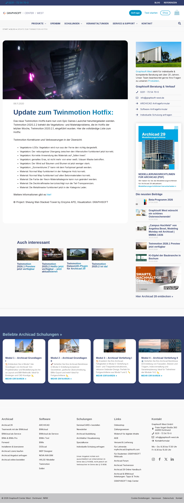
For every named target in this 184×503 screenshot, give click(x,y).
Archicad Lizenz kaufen (12, 451)
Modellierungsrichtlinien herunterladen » (157, 186)
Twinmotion (44, 464)
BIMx (41, 442)
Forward (5, 442)
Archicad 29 (7, 425)
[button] (135, 13)
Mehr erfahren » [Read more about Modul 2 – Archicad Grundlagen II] (61, 379)
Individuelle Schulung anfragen (90, 447)
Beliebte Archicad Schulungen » (32, 334)
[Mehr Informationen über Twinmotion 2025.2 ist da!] (102, 254)
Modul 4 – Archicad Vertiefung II (159, 358)
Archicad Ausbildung (86, 434)
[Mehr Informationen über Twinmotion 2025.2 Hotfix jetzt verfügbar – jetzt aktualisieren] (53, 254)
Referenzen (170, 2)
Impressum (156, 498)
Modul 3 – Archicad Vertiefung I (114, 358)
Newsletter (82, 429)
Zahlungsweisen (121, 429)
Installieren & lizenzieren (13, 447)
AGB (116, 438)
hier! (48, 194)
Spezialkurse (82, 442)
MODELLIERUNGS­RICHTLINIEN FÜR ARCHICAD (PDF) (157, 176)
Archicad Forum (121, 461)
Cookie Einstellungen (140, 498)
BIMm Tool (44, 438)
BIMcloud (43, 429)
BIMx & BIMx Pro (9, 438)
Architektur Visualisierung (88, 438)
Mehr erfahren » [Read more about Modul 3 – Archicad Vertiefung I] (106, 375)
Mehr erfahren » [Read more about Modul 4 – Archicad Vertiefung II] (151, 375)
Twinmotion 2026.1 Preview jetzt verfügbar (26, 267)
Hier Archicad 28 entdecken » (154, 299)
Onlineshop (119, 425)
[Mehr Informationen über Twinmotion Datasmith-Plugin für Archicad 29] (77, 254)
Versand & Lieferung (123, 442)
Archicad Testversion (124, 465)
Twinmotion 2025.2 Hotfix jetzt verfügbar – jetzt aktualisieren (53, 268)
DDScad (43, 447)
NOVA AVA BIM (46, 455)
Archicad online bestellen (13, 460)
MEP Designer (45, 451)
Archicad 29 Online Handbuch (127, 469)
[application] (45, 23)
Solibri (42, 468)
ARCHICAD (44, 425)
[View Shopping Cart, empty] (177, 13)
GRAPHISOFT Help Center (126, 481)
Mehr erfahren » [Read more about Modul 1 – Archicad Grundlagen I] (15, 379)
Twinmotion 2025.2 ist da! (100, 265)
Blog (157, 2)
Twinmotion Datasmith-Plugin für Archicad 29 (77, 266)
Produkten (153, 81)
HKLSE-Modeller (47, 460)
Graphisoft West (144, 71)
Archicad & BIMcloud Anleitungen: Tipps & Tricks (126, 475)
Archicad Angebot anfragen (14, 455)
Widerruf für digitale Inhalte (126, 434)
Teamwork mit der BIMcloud (15, 429)
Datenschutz (168, 498)
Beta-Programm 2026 (161, 200)
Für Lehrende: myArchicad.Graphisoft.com (127, 448)
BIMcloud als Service (11, 434)
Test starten (151, 12)
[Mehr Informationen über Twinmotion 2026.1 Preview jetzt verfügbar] (28, 254)
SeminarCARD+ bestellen (88, 425)
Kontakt (179, 498)
